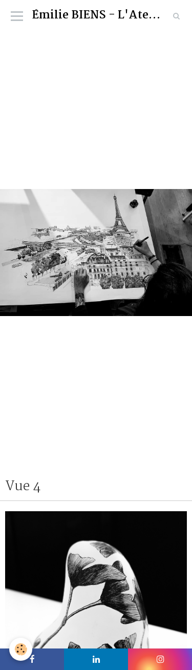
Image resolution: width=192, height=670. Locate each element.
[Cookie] (20, 649)
